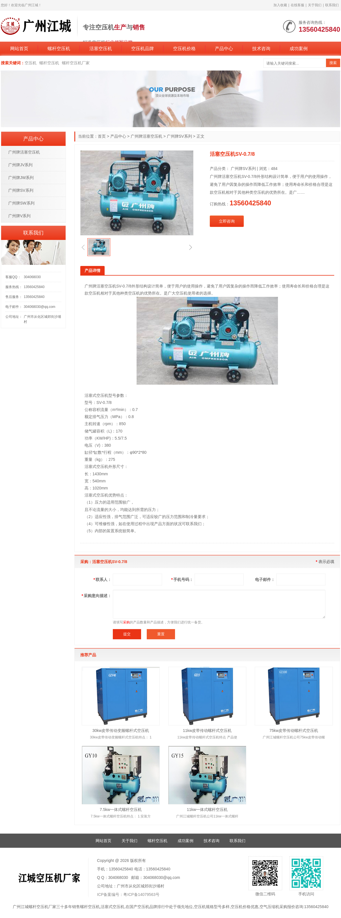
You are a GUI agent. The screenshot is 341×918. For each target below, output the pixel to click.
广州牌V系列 (19, 216)
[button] (83, 247)
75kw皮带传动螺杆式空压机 (293, 730)
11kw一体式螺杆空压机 (207, 809)
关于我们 (314, 5)
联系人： (102, 579)
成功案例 (299, 48)
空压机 (30, 63)
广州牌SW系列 (21, 203)
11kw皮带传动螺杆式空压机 (207, 730)
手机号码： (182, 579)
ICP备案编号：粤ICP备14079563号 (128, 894)
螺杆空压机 (59, 48)
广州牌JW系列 (21, 177)
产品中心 (224, 48)
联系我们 (332, 5)
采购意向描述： (96, 595)
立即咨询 (227, 221)
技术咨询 (261, 48)
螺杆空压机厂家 (76, 63)
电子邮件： (265, 579)
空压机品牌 (142, 48)
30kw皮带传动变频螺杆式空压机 (120, 730)
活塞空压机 (100, 48)
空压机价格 (184, 48)
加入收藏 (280, 5)
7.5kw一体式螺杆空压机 (121, 809)
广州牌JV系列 (20, 165)
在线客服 (297, 5)
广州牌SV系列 (179, 136)
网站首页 (19, 48)
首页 (102, 136)
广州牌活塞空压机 (146, 136)
